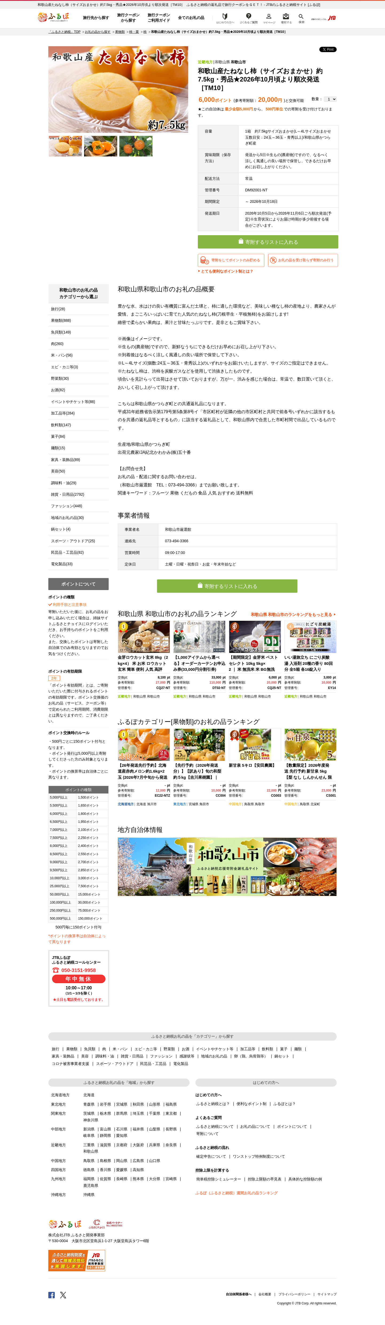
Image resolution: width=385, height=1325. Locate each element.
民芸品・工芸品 (153, 1063)
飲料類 (267, 1049)
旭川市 (152, 804)
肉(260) (57, 344)
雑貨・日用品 (132, 1056)
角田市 (204, 804)
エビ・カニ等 (146, 1049)
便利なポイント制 (251, 1104)
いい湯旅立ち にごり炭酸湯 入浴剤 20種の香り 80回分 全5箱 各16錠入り (308, 663)
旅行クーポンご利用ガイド (159, 17)
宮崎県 (171, 1179)
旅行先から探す (96, 18)
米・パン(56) (62, 355)
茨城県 (89, 1113)
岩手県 (105, 1104)
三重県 (89, 1145)
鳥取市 (260, 804)
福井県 (138, 1129)
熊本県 (138, 1179)
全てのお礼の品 (191, 18)
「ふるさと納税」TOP (64, 32)
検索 (301, 18)
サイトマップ (327, 1294)
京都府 (121, 1145)
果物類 (120, 32)
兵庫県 (154, 1145)
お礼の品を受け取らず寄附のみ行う (306, 260)
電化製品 (180, 1063)
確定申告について (211, 1156)
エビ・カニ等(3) (64, 367)
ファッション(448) (66, 506)
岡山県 (121, 1161)
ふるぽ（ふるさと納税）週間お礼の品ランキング (236, 1193)
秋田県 (138, 1104)
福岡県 (89, 1179)
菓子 (284, 1049)
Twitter (63, 1295)
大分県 (154, 1179)
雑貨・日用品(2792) (67, 494)
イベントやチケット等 (214, 1049)
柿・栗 (134, 32)
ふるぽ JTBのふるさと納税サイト (54, 18)
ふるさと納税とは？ (213, 1104)
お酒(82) (58, 390)
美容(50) (58, 471)
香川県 (105, 1170)
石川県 (121, 1129)
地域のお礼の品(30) (67, 518)
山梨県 (154, 1129)
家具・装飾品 (63, 1056)
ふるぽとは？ (284, 1104)
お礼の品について (255, 1126)
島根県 (105, 1161)
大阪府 (138, 1145)
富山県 (105, 1129)
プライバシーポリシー (294, 1294)
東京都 (171, 1113)
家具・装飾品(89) (65, 460)
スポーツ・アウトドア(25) (73, 541)
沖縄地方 (58, 1194)
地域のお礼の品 (214, 1056)
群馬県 (121, 1113)
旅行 (55, 1049)
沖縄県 (89, 1194)
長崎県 (121, 1179)
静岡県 (105, 1135)
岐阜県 (89, 1135)
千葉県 (154, 1113)
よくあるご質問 (249, 18)
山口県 (154, 1161)
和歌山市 (238, 62)
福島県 (171, 1104)
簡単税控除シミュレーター (218, 1179)
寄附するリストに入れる (271, 242)
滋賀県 (105, 1145)
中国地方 (235, 804)
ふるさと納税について (215, 1126)
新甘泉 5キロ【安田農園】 (252, 765)
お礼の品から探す (98, 32)
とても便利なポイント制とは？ (227, 271)
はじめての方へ (223, 18)
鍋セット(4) (60, 529)
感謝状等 (186, 1056)
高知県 (138, 1170)
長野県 (171, 1129)
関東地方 (58, 1113)
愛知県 (121, 1135)
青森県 (89, 1104)
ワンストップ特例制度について (259, 1156)
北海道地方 (126, 804)
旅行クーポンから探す (128, 17)
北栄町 (315, 804)
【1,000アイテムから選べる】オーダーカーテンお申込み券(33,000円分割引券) (199, 663)
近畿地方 (205, 62)
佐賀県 (105, 1179)
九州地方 (58, 1179)
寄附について (207, 1134)
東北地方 (179, 804)
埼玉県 (138, 1113)
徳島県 (89, 1170)
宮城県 (193, 804)
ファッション (161, 1056)
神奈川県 (90, 1120)
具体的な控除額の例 (305, 1179)
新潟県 (89, 1129)
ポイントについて (292, 1126)
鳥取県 (249, 804)
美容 (85, 1056)
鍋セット (281, 1056)
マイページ (269, 18)
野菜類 (169, 1049)
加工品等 (247, 1049)
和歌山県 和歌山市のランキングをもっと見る (291, 614)
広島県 (138, 1161)
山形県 (154, 1104)
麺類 (298, 1049)
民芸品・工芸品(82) (67, 552)
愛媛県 (121, 1170)
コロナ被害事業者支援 (70, 1063)
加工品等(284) (63, 413)
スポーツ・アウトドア (114, 1063)
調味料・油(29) (63, 483)
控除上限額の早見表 (264, 1179)
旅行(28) (58, 309)
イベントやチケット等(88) (73, 402)
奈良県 (171, 1145)
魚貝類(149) (61, 332)
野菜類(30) (60, 378)
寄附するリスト (286, 18)
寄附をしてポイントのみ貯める (235, 260)
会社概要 (264, 1294)
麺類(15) (58, 448)
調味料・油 (104, 1056)
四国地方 (58, 1170)
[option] (118, 89)
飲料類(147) (61, 425)
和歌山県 (222, 62)
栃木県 (105, 1113)
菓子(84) (58, 436)
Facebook (51, 1295)
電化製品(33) (62, 564)
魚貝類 (89, 1049)
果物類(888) (61, 320)
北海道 (141, 804)
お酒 (185, 1049)
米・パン (120, 1049)
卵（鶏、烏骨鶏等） (251, 1056)
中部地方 (58, 1129)
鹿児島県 (90, 1185)
